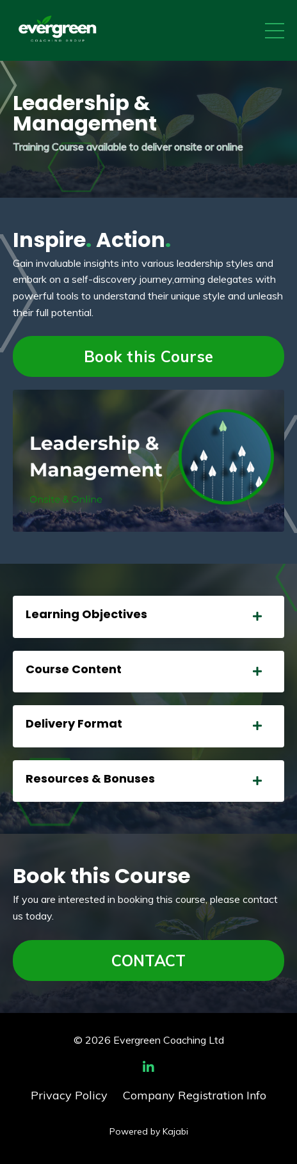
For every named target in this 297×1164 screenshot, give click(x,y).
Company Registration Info (194, 1095)
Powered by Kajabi (148, 1131)
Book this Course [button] (148, 356)
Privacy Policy (69, 1095)
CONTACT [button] (148, 960)
